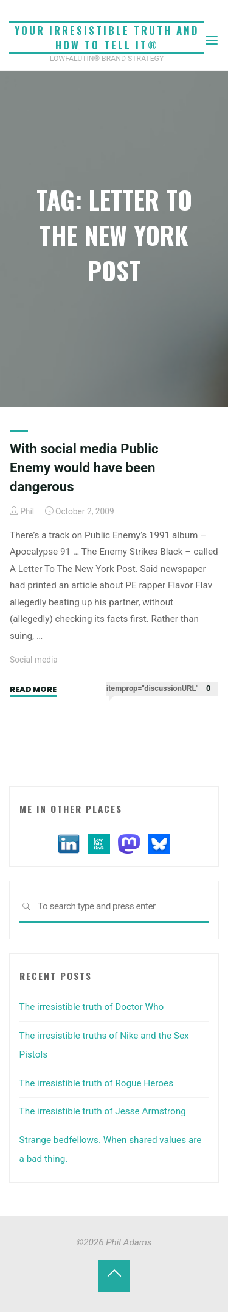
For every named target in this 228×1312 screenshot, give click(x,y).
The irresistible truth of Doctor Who (91, 1006)
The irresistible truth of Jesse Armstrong (102, 1111)
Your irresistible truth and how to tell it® (107, 37)
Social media (34, 660)
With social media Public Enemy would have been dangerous (84, 467)
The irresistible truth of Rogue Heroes (96, 1083)
